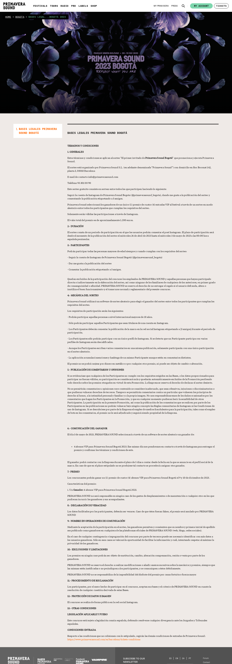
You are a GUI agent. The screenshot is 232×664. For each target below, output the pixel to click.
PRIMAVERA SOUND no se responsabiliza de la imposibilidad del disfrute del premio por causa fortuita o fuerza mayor (131, 574)
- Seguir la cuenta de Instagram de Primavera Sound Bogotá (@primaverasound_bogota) (114, 257)
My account (201, 5)
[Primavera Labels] (69, 660)
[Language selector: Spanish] (170, 658)
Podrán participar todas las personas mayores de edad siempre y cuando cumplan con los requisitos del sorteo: (127, 251)
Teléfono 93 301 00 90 (79, 182)
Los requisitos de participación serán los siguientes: (95, 310)
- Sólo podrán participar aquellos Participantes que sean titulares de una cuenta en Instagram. (118, 323)
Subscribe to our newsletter (134, 660)
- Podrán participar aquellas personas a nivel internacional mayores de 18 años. (110, 316)
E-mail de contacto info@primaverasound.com (92, 176)
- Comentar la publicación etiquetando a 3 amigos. (94, 269)
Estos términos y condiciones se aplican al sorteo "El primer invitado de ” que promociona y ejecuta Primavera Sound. (140, 159)
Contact (206, 662)
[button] (183, 6)
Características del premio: (81, 483)
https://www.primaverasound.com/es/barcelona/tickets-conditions (103, 639)
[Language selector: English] (177, 658)
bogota (19, 16)
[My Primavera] (161, 6)
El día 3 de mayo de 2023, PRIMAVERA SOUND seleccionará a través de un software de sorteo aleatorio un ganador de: (130, 434)
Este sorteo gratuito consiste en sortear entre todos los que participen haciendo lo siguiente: (117, 189)
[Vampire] (99, 660)
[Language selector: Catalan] (183, 658)
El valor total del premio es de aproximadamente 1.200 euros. (100, 220)
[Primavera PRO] (58, 660)
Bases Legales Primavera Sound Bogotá (97, 133)
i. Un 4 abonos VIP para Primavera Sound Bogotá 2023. (102, 489)
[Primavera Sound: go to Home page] (14, 6)
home (8, 16)
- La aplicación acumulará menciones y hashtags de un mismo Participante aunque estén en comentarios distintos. (129, 357)
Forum (206, 658)
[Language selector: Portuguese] (190, 658)
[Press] (174, 6)
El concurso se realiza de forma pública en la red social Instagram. (102, 602)
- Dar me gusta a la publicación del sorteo (89, 263)
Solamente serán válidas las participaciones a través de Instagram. (102, 214)
